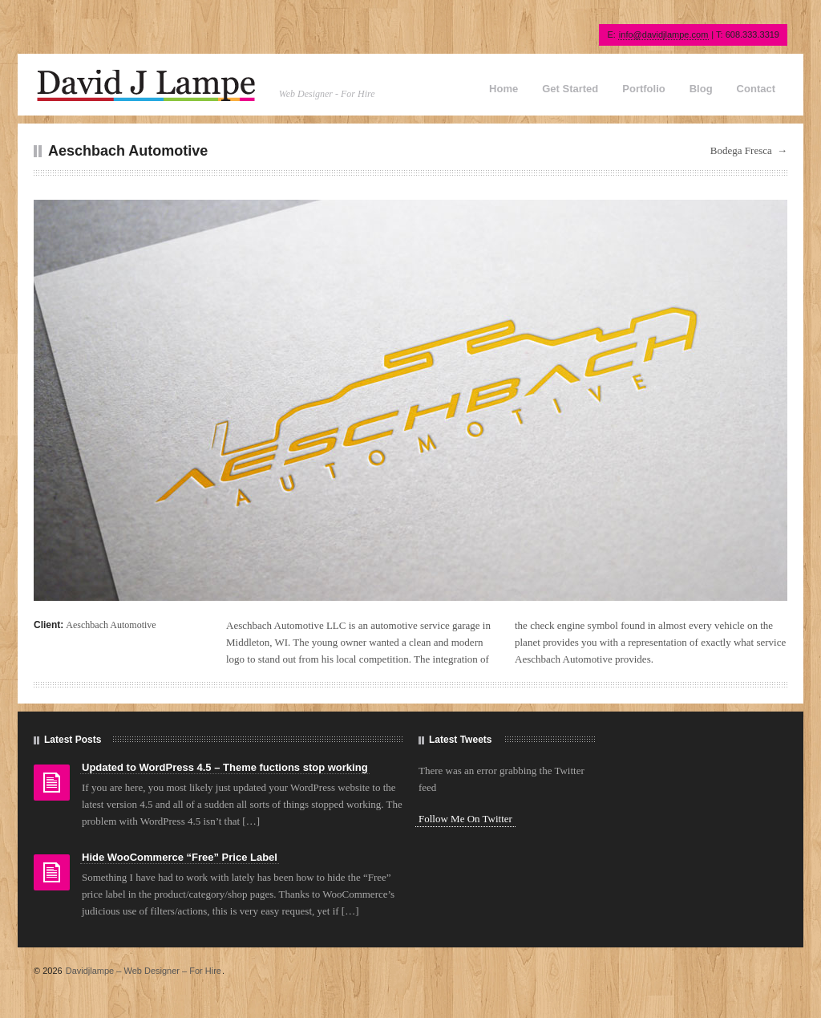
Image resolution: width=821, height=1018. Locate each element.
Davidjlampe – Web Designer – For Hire (143, 970)
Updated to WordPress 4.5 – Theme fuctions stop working (225, 767)
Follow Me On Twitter (465, 819)
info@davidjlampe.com (663, 34)
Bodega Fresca (741, 150)
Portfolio (643, 89)
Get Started (570, 89)
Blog (701, 89)
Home (503, 89)
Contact (756, 89)
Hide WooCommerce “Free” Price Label (179, 857)
